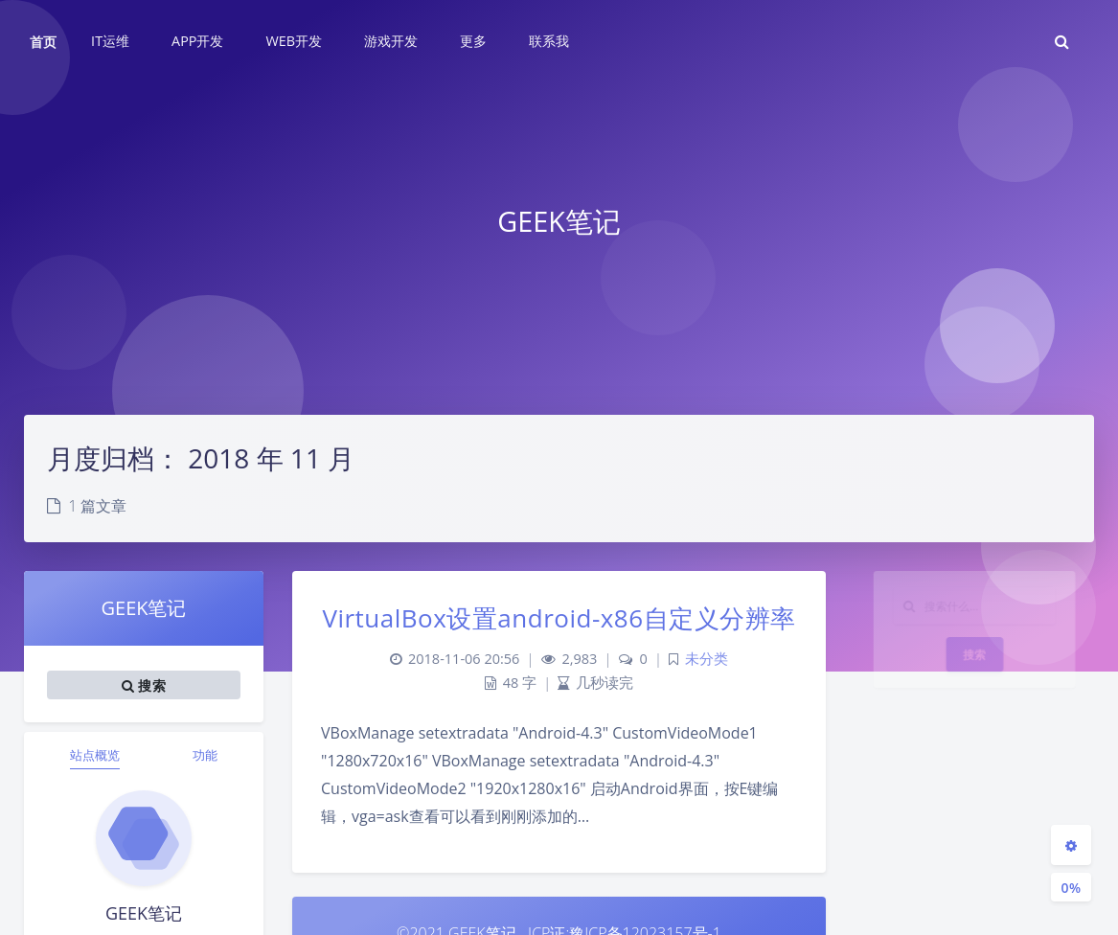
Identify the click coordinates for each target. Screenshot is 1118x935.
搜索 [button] (143, 685)
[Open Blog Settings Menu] (1071, 845)
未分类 (706, 659)
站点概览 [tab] (95, 755)
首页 (43, 42)
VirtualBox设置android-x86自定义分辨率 (558, 618)
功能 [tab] (205, 755)
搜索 (975, 670)
